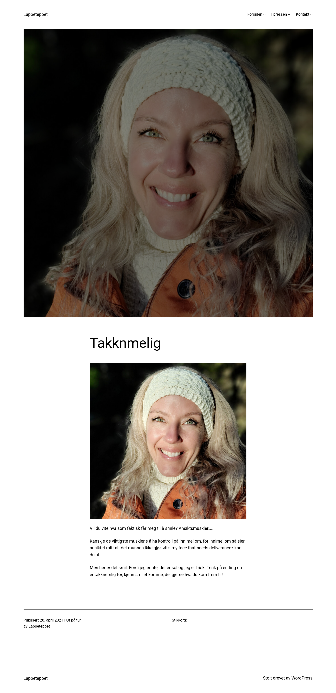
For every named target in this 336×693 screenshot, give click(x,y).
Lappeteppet (36, 14)
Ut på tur (73, 620)
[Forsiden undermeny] (264, 14)
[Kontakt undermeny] (311, 14)
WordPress (301, 677)
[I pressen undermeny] (289, 14)
